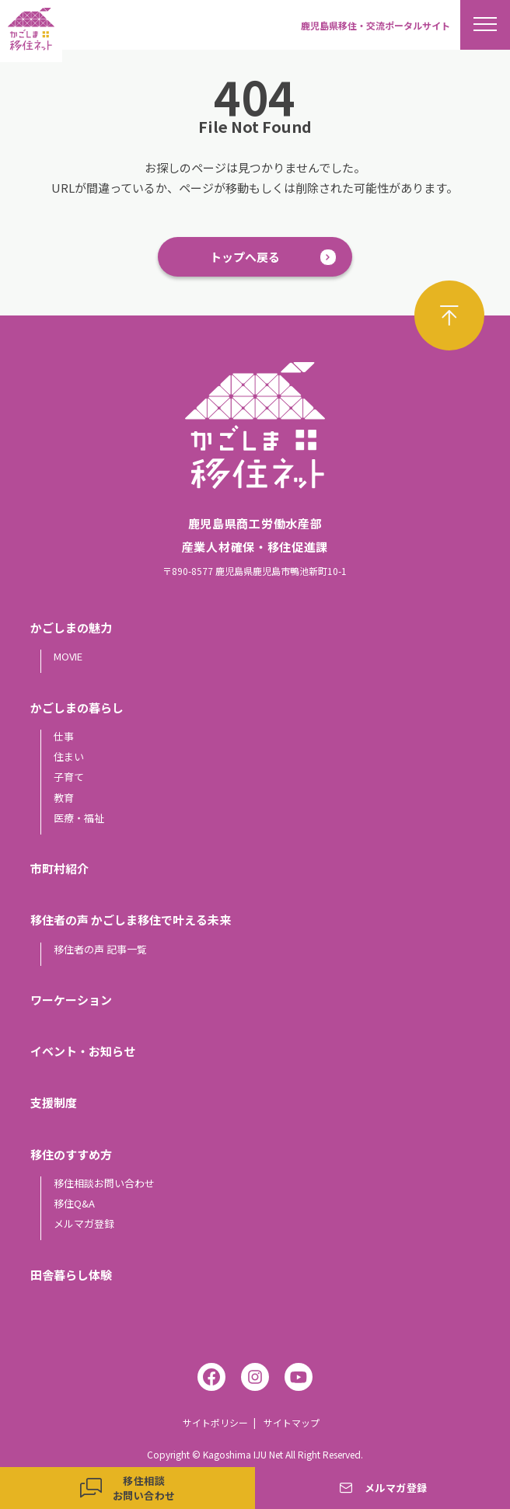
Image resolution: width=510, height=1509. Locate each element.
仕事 (64, 736)
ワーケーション (71, 999)
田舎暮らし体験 (71, 1275)
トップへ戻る (245, 257)
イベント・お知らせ (82, 1051)
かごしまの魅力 (71, 627)
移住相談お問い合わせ (104, 1183)
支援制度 (53, 1102)
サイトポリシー (215, 1422)
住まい (69, 756)
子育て (69, 776)
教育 (64, 797)
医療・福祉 (79, 817)
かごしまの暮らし (77, 707)
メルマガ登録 (84, 1223)
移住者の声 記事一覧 (100, 949)
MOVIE (68, 656)
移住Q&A (74, 1203)
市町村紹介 (59, 868)
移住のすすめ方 (71, 1154)
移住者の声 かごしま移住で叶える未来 (130, 919)
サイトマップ (292, 1422)
